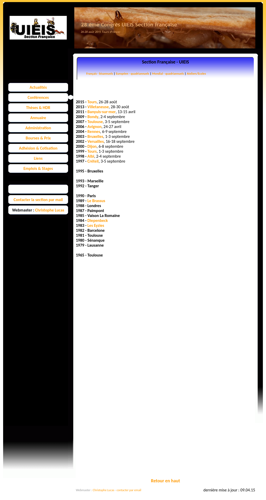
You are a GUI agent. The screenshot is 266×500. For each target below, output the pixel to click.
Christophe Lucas (103, 490)
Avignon (95, 126)
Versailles (96, 141)
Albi (91, 156)
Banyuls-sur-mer (102, 111)
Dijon (92, 146)
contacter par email (129, 490)
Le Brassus (96, 200)
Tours (92, 101)
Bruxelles (95, 136)
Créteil (93, 161)
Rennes (94, 131)
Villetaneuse (98, 106)
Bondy (93, 116)
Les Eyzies (96, 225)
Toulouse (95, 121)
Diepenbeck (98, 220)
